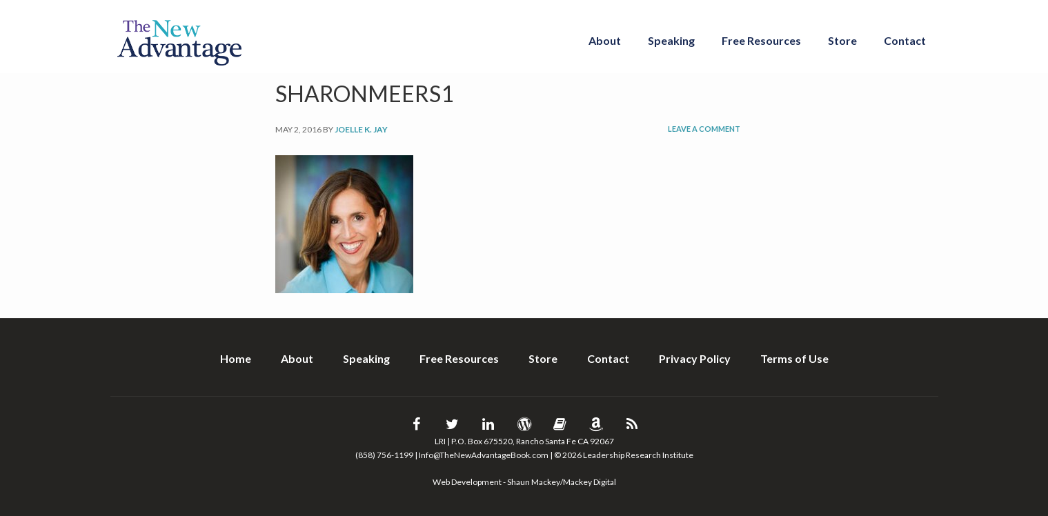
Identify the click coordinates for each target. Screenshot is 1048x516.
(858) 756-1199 (384, 455)
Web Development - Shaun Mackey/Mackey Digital (524, 482)
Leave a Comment (704, 128)
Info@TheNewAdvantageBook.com (483, 455)
